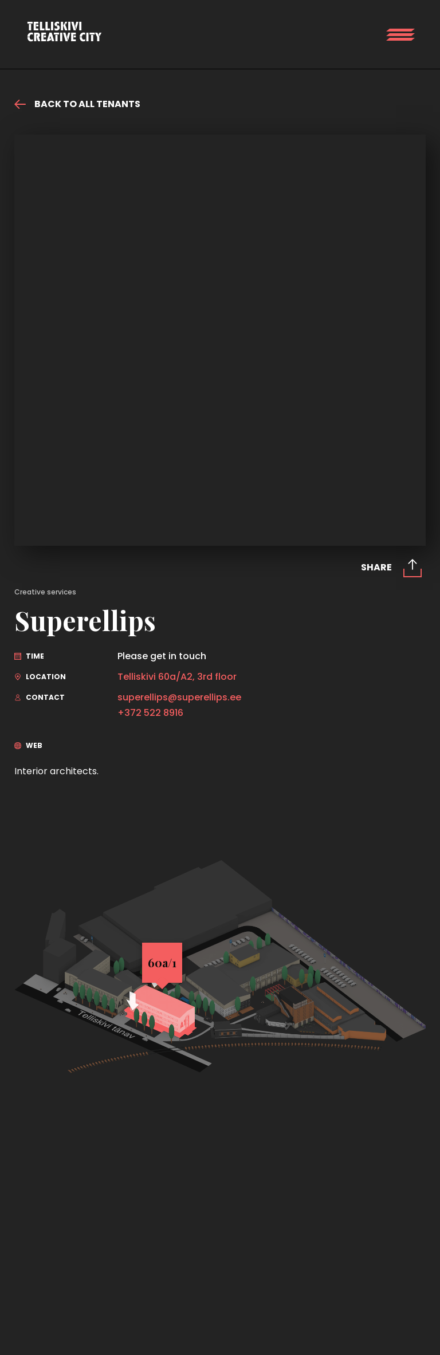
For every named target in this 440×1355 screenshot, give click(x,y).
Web (28, 745)
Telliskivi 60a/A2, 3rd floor (177, 677)
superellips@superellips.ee (179, 697)
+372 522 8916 (150, 713)
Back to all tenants (77, 104)
